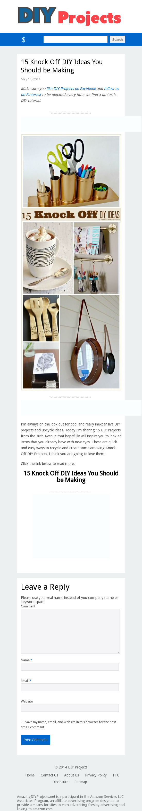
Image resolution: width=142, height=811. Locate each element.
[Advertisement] (81, 124)
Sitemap (80, 782)
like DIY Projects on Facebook (71, 89)
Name (26, 660)
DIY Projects (77, 767)
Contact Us (49, 775)
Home (30, 775)
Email (26, 681)
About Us (71, 775)
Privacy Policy (96, 775)
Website (27, 701)
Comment (28, 606)
